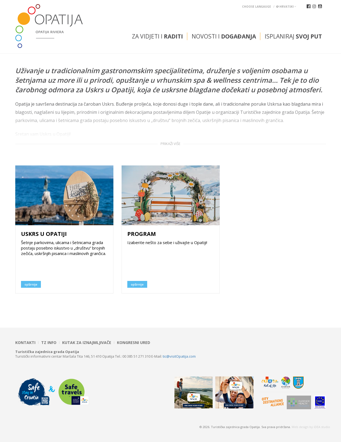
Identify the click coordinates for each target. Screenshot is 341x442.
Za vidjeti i (157, 36)
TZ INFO (48, 342)
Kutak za (86, 342)
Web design (300, 427)
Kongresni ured (133, 342)
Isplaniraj (293, 36)
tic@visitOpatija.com (179, 356)
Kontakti (25, 342)
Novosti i (224, 36)
